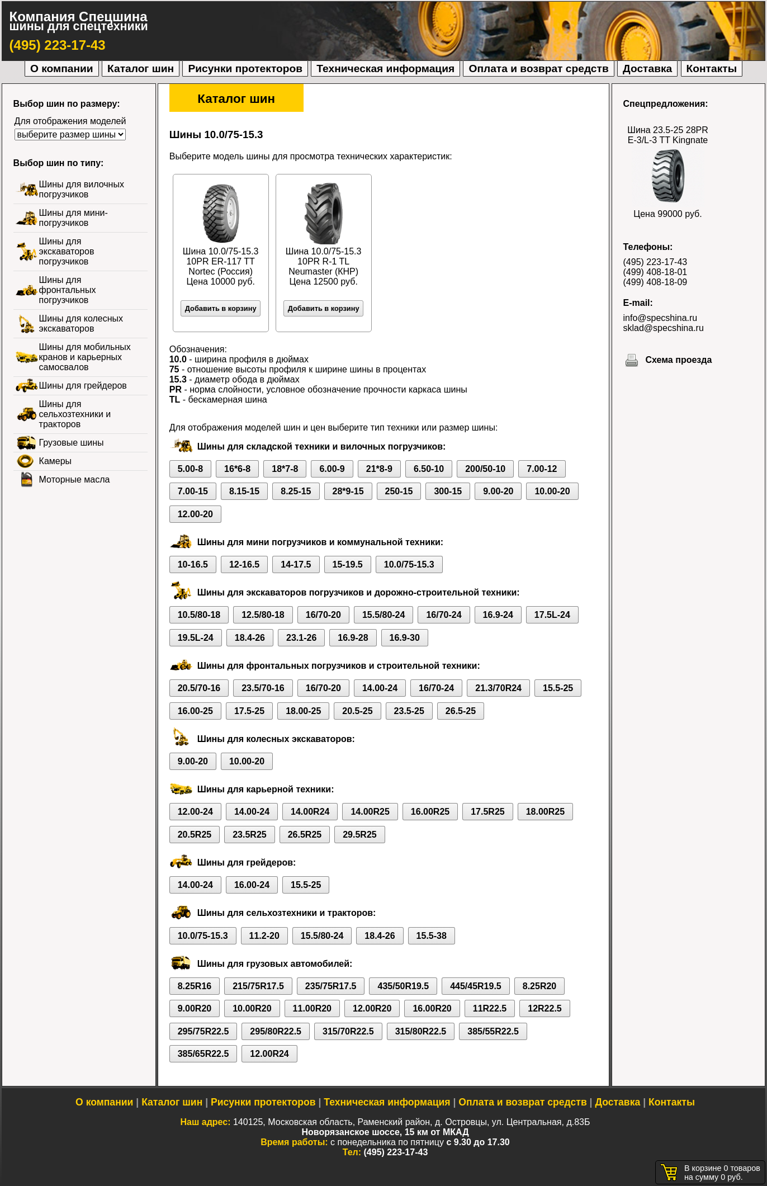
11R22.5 (490, 1008)
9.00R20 (195, 1008)
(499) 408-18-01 (655, 272)
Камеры (55, 461)
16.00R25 (430, 811)
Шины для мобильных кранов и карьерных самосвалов (85, 357)
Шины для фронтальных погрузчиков (67, 290)
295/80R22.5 (275, 1031)
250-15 (399, 491)
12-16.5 (244, 564)
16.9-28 (353, 637)
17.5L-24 (552, 615)
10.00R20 (252, 1008)
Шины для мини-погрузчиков (73, 218)
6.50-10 (429, 469)
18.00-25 (303, 711)
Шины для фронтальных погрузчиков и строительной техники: (338, 665)
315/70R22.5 (348, 1031)
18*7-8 (285, 469)
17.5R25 (488, 811)
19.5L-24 (196, 637)
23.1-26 (301, 637)
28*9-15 (348, 491)
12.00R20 (372, 1008)
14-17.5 (296, 564)
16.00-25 (195, 711)
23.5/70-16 (263, 688)
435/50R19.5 (403, 986)
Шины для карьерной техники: (265, 789)
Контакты (711, 68)
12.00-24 (195, 811)
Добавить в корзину (221, 308)
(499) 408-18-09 (655, 282)
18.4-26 (250, 637)
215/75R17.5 (258, 986)
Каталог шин (140, 68)
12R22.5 (545, 1008)
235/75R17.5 (331, 986)
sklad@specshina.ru (663, 328)
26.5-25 (461, 711)
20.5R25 (195, 834)
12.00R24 (269, 1054)
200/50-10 (485, 469)
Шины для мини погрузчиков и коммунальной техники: (320, 542)
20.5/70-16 (199, 688)
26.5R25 (305, 834)
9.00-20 (498, 491)
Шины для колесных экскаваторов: (276, 739)
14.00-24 (379, 688)
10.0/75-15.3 (409, 564)
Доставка (647, 68)
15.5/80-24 (383, 615)
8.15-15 (244, 491)
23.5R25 (250, 834)
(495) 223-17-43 (58, 45)
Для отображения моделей (70, 121)
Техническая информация (385, 68)
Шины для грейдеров (83, 385)
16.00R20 (432, 1008)
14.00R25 (370, 811)
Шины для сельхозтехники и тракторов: (286, 913)
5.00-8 (190, 469)
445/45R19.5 (475, 986)
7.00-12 (542, 469)
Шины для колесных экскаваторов (81, 323)
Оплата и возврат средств (538, 68)
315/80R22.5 (421, 1031)
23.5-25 (409, 711)
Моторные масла (74, 479)
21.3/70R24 (498, 688)
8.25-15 (296, 491)
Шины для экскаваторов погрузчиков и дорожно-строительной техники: (358, 592)
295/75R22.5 (203, 1031)
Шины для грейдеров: (246, 862)
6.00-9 (331, 469)
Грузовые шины (71, 442)
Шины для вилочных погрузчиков (81, 189)
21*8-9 (379, 469)
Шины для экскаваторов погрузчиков (66, 251)
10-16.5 (193, 564)
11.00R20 (312, 1008)
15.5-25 (558, 688)
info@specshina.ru (660, 318)
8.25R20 (540, 986)
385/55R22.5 (493, 1031)
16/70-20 (323, 615)
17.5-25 (249, 711)
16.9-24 (498, 615)
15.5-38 (431, 936)
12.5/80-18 (263, 615)
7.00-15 (193, 491)
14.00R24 (310, 811)
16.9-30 (405, 637)
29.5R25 (360, 834)
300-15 (448, 491)
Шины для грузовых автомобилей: (275, 963)
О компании (61, 68)
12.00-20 (195, 514)
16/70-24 (443, 615)
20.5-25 (357, 711)
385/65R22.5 (203, 1054)
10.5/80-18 (199, 615)
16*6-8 (237, 469)
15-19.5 (348, 564)
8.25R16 (195, 986)
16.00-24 (251, 885)
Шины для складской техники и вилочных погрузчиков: (321, 446)
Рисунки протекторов (245, 68)
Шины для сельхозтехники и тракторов (75, 414)
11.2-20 (264, 936)
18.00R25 (545, 811)
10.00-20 (552, 491)
